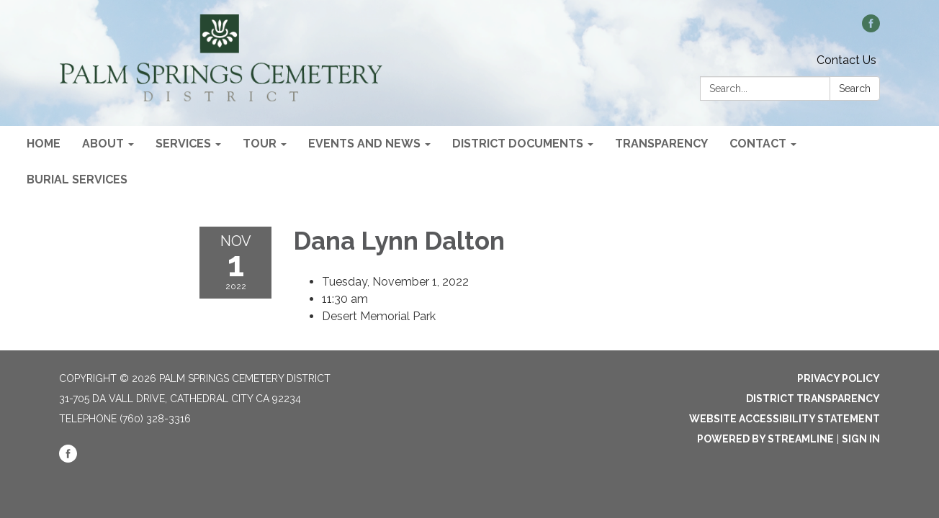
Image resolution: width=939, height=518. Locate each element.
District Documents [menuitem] (517, 143)
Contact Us (846, 60)
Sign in (861, 439)
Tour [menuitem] (260, 143)
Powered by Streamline (765, 439)
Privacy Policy (838, 378)
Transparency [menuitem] (661, 143)
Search (855, 88)
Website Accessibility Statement (784, 418)
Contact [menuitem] (757, 143)
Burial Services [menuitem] (77, 179)
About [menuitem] (103, 143)
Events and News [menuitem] (364, 143)
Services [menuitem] (183, 143)
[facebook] (871, 28)
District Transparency (813, 398)
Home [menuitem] (43, 143)
